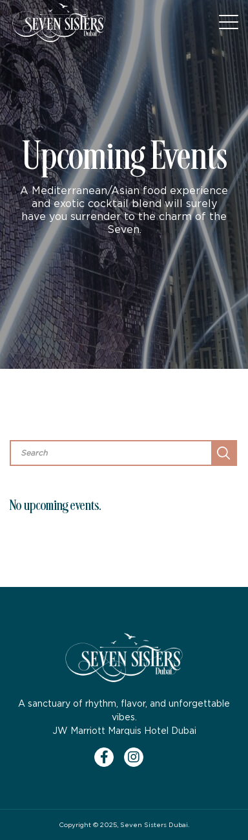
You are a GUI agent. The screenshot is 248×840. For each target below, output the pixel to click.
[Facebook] (109, 757)
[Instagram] (139, 757)
